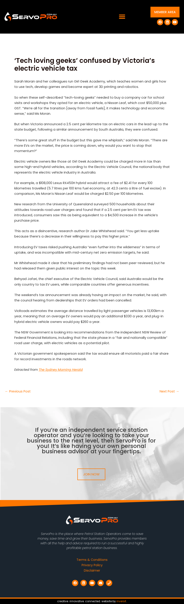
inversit (121, 601)
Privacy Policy (92, 565)
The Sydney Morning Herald (61, 369)
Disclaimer (92, 570)
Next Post (169, 391)
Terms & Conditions (92, 559)
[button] (122, 17)
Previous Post (18, 391)
